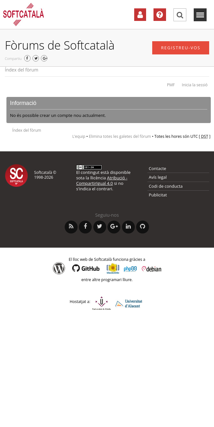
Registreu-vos (180, 48)
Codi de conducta (165, 186)
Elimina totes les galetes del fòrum (120, 136)
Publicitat (158, 195)
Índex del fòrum (21, 70)
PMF (171, 85)
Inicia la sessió (195, 85)
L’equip (78, 136)
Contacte (157, 168)
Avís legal (158, 177)
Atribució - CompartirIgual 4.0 (101, 180)
